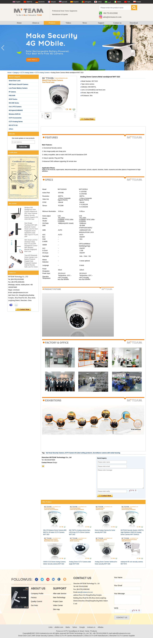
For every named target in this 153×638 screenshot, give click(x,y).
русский (64, 2)
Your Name (118, 577)
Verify (116, 608)
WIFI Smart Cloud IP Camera (18, 84)
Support (101, 23)
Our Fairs (34, 605)
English (18, 2)
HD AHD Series (14, 103)
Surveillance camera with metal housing (106, 453)
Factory (34, 597)
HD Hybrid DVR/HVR (16, 110)
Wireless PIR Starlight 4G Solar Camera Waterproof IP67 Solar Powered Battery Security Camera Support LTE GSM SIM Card (31, 213)
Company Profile (37, 593)
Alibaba (100, 627)
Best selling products (84, 453)
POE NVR (12, 95)
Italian (119, 2)
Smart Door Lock (14, 81)
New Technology (59, 597)
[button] (150, 47)
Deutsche (41, 2)
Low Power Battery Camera (18, 88)
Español (75, 2)
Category (16, 72)
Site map (56, 609)
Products (52, 23)
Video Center (58, 605)
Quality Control (36, 601)
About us (35, 23)
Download (134, 23)
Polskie (138, 2)
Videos (68, 23)
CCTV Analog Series (27, 72)
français (53, 2)
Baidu (68, 627)
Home (19, 23)
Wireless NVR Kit (14, 114)
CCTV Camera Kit (71, 453)
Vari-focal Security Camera (55, 453)
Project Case (58, 601)
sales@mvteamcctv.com (112, 17)
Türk (128, 2)
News (84, 23)
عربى (109, 2)
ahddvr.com (59, 627)
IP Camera (12, 92)
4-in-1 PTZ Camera (15, 107)
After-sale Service (59, 593)
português (88, 2)
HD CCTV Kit (13, 125)
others (11, 129)
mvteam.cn (91, 627)
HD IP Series (13, 99)
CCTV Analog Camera (42, 72)
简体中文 (29, 2)
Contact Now (23, 309)
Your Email (118, 585)
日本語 (99, 2)
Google (82, 627)
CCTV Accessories (15, 118)
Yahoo (74, 627)
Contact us (117, 23)
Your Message (119, 593)
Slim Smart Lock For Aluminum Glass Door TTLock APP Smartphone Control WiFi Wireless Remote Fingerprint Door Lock (31, 245)
